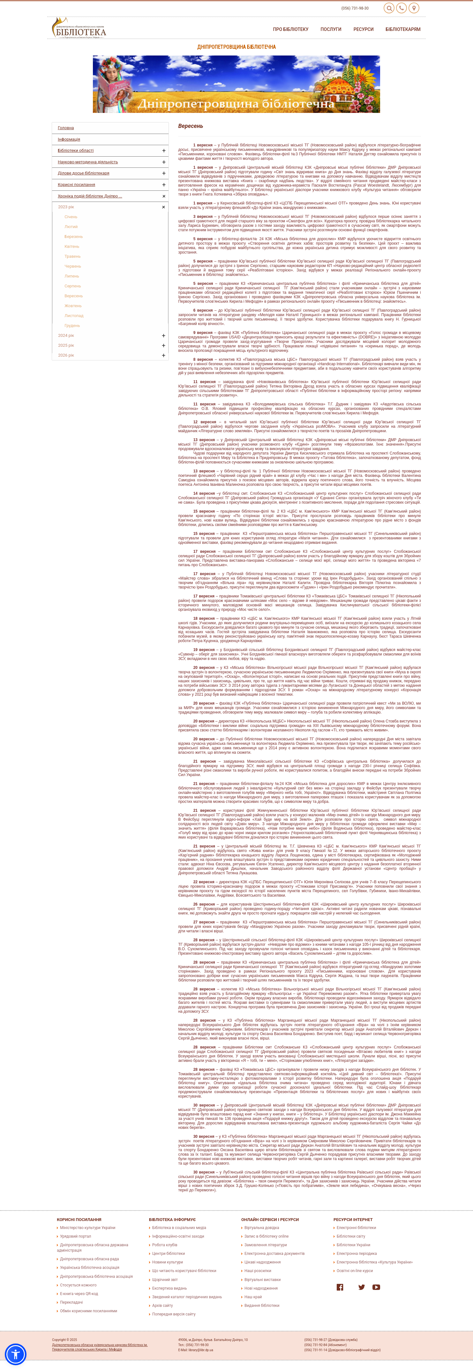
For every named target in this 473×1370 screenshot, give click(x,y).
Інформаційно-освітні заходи (178, 1236)
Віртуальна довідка (261, 1228)
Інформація (69, 139)
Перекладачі (71, 1302)
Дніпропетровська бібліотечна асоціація (96, 1276)
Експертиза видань (169, 1288)
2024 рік (66, 335)
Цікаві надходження (262, 1262)
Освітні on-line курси (355, 1271)
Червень (72, 266)
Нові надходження (261, 1288)
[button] (15, 1354)
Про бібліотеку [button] (291, 29)
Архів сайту (162, 1305)
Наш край (253, 1297)
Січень (70, 216)
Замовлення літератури (265, 1245)
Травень (72, 256)
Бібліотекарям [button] (403, 29)
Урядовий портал (75, 1236)
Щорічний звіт (165, 1279)
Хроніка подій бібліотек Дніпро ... (90, 196)
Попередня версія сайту (174, 1314)
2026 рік (66, 355)
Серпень (72, 286)
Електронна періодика (357, 1253)
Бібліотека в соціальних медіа (179, 1228)
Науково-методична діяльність (88, 161)
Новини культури (167, 1262)
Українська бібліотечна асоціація (89, 1267)
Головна (66, 127)
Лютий (71, 226)
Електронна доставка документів (274, 1253)
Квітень (71, 246)
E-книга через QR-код (79, 1294)
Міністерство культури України (87, 1228)
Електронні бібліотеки (356, 1228)
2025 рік (66, 345)
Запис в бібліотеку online (266, 1236)
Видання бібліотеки (261, 1305)
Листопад (73, 315)
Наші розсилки (257, 1271)
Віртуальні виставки (262, 1279)
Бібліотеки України (353, 1245)
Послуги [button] (331, 29)
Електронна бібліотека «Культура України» (375, 1262)
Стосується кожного (78, 1285)
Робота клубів (164, 1245)
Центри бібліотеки (168, 1253)
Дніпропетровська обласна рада (89, 1259)
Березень (73, 236)
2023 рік (66, 206)
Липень (71, 276)
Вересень (73, 295)
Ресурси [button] (364, 29)
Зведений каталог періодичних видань (187, 1297)
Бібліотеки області (76, 150)
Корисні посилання (76, 184)
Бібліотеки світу (351, 1236)
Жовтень (73, 305)
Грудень (72, 325)
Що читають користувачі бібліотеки (184, 1271)
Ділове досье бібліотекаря (83, 173)
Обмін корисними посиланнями (88, 1311)
